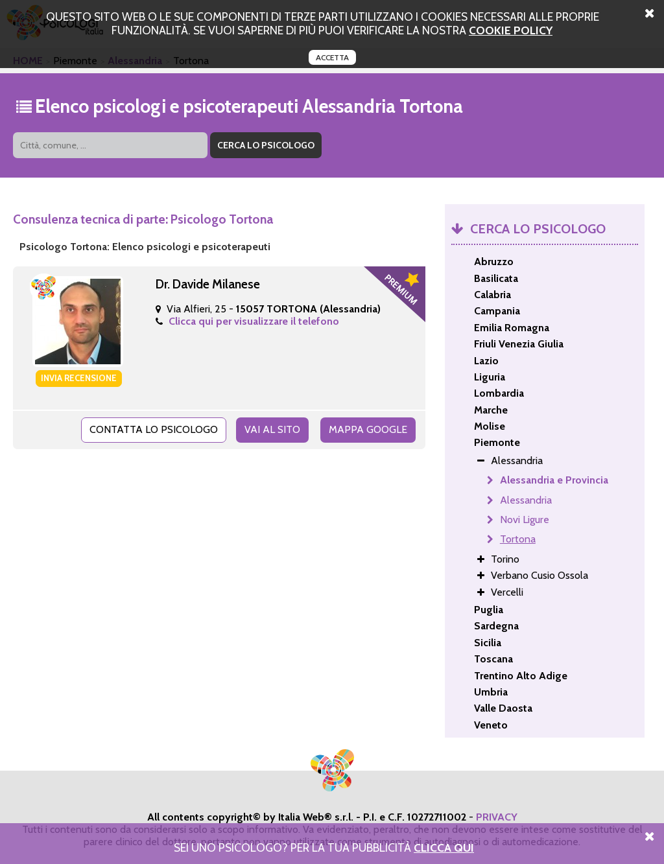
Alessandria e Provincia (554, 480)
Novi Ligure (524, 519)
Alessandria (526, 500)
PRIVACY (496, 817)
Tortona (518, 539)
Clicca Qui (444, 847)
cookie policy (510, 30)
